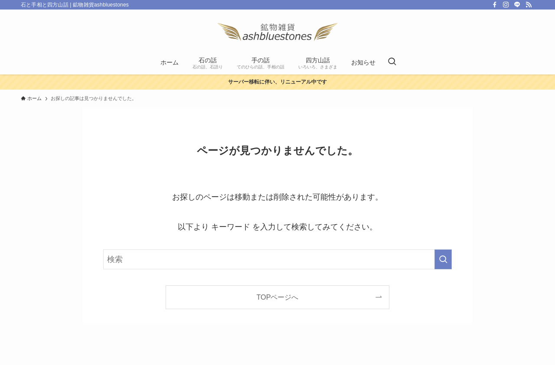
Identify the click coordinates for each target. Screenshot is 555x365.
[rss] (528, 5)
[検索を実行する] (443, 259)
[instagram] (506, 5)
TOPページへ (278, 297)
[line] (517, 5)
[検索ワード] (277, 259)
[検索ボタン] (392, 62)
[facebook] (494, 5)
